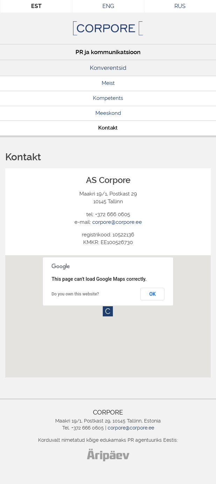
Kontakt (108, 128)
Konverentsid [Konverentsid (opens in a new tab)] (108, 67)
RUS (180, 6)
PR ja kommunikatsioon (108, 52)
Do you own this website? (75, 294)
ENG (108, 6)
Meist (108, 83)
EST (36, 6)
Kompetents (108, 98)
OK (152, 294)
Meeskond (108, 113)
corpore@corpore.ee (117, 222)
